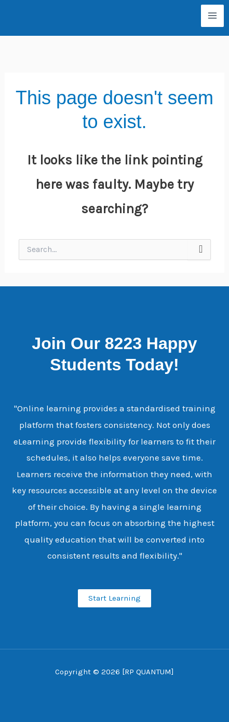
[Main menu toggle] (212, 16)
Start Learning (114, 598)
